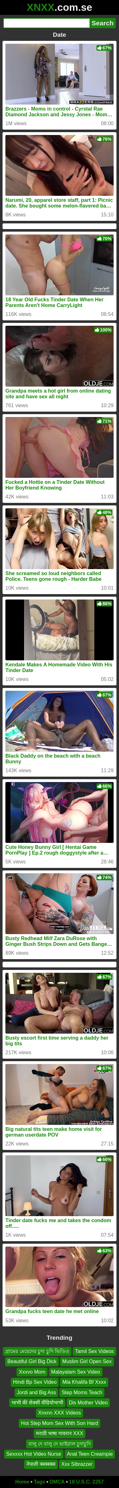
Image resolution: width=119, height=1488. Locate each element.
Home (22, 1482)
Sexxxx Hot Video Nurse (33, 1453)
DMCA (57, 1482)
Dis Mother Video (88, 1402)
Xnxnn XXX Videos (59, 1412)
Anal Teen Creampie (90, 1453)
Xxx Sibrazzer (77, 1464)
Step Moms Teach (82, 1392)
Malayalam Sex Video (75, 1371)
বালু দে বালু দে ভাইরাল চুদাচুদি (59, 1443)
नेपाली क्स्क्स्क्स (40, 1464)
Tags (39, 1482)
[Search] (46, 23)
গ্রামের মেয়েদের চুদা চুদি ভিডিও (37, 1351)
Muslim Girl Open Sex (87, 1361)
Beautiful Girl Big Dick (31, 1361)
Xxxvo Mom (32, 1371)
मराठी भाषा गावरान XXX (59, 1433)
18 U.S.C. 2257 (86, 1482)
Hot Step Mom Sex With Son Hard (59, 1423)
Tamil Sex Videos (94, 1351)
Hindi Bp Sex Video (35, 1382)
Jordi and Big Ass (36, 1392)
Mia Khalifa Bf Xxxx (84, 1382)
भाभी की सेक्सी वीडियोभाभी (37, 1402)
